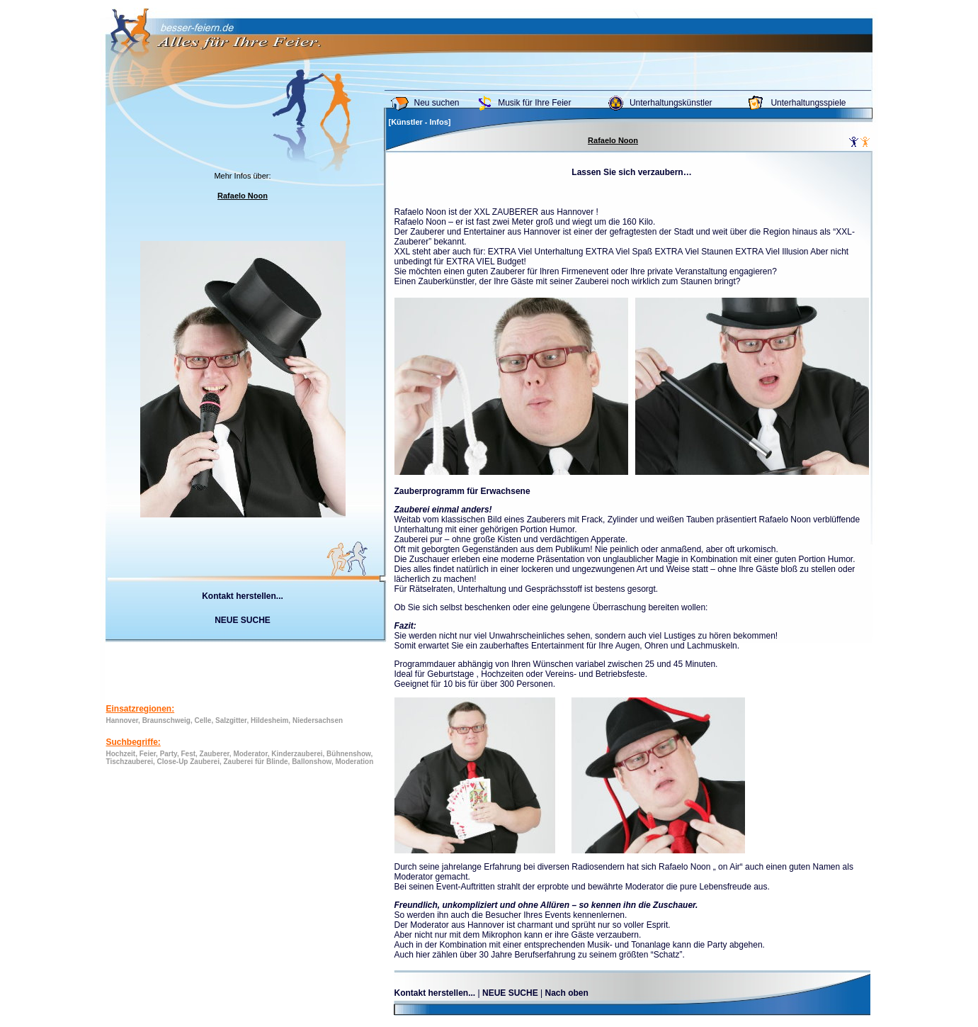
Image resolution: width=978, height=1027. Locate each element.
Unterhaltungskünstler (671, 103)
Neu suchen (437, 103)
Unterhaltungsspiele (808, 103)
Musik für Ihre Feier (534, 103)
